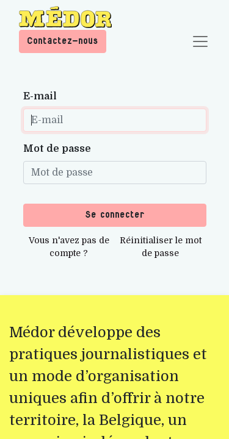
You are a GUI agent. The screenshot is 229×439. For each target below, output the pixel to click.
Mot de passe (57, 148)
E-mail (40, 96)
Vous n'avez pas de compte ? (69, 246)
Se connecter (115, 215)
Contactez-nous (62, 41)
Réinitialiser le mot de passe (161, 246)
